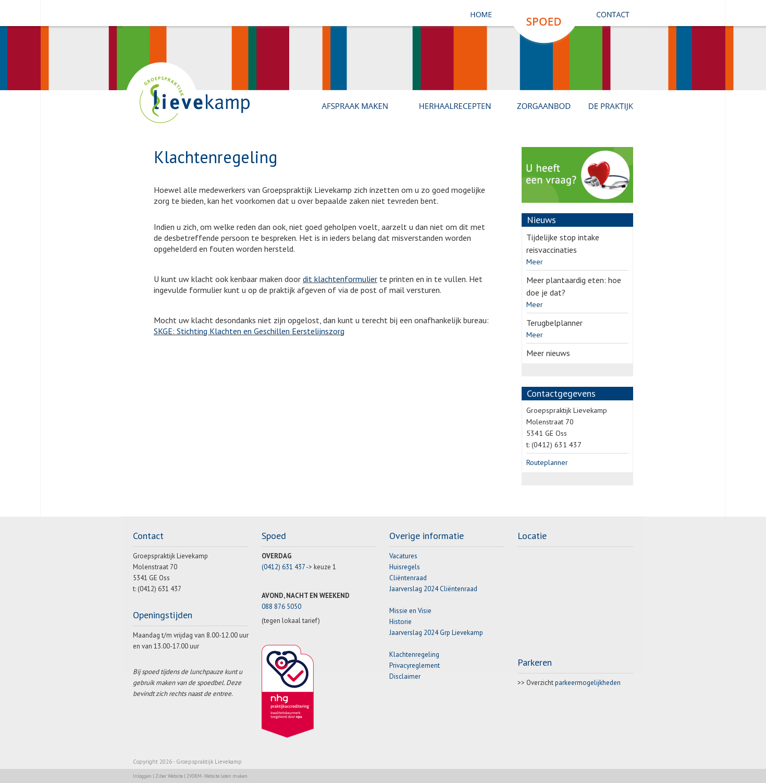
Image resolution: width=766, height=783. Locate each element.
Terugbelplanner (554, 322)
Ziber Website (169, 776)
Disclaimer (405, 676)
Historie (400, 621)
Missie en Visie (410, 610)
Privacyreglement (414, 665)
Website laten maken (226, 776)
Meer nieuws (548, 353)
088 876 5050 (281, 606)
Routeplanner (547, 462)
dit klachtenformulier (340, 279)
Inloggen (142, 776)
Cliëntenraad (408, 577)
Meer (534, 261)
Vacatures (403, 556)
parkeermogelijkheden (588, 682)
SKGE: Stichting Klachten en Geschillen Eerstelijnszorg (249, 331)
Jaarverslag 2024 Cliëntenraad (433, 588)
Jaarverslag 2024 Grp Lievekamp (436, 632)
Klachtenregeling (414, 654)
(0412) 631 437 (283, 566)
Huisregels (404, 566)
